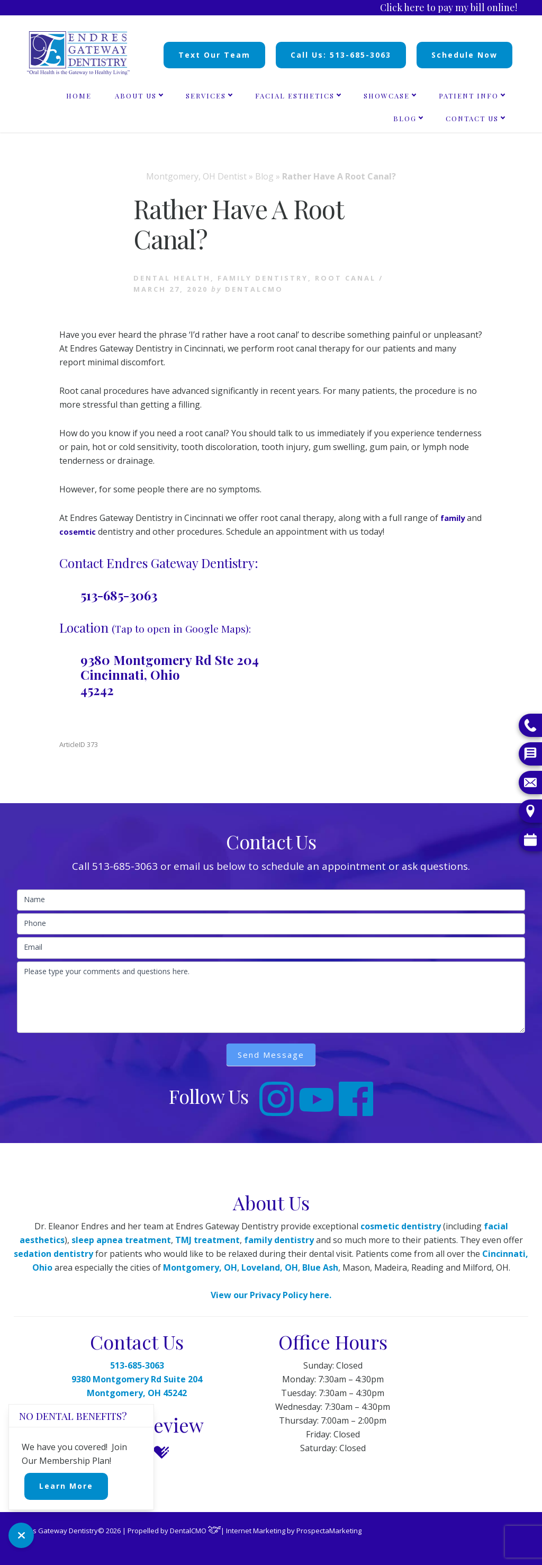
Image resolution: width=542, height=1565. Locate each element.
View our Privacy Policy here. (271, 1295)
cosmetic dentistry (400, 1226)
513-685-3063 (118, 595)
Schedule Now (464, 55)
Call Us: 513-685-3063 (341, 55)
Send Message (271, 1054)
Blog (264, 176)
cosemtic (95, 531)
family (454, 518)
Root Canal (345, 278)
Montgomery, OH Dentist (196, 176)
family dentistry (279, 1240)
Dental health (172, 278)
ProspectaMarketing (329, 1530)
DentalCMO (195, 1530)
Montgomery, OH (200, 1267)
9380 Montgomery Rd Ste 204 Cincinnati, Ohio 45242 (169, 675)
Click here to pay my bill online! (448, 7)
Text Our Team (214, 55)
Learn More (66, 1486)
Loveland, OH (269, 1267)
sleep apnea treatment (121, 1240)
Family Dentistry (263, 278)
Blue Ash (320, 1267)
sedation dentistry (53, 1254)
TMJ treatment (207, 1240)
